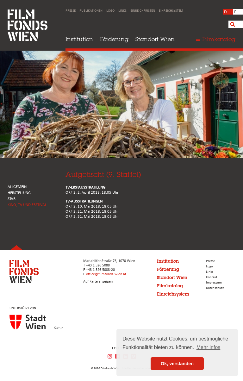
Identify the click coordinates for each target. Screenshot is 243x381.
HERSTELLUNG (19, 193)
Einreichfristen (142, 11)
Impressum (214, 282)
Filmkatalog (170, 286)
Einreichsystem (171, 11)
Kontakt (211, 277)
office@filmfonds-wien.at (106, 274)
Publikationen (91, 11)
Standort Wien (155, 39)
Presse (70, 11)
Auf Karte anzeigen (98, 282)
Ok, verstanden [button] (177, 363)
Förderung (114, 39)
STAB (12, 199)
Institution (79, 39)
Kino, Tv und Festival (27, 205)
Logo (110, 11)
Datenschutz (215, 288)
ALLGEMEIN (17, 187)
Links (122, 11)
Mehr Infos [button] (208, 347)
